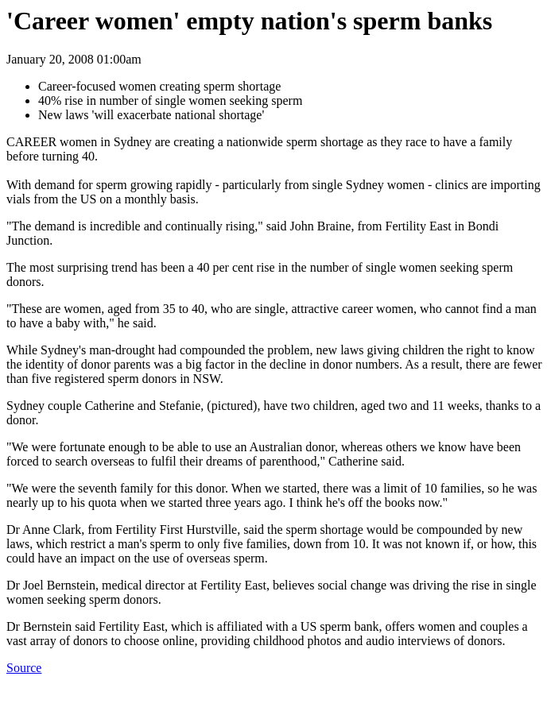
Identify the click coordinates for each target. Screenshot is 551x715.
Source (23, 667)
